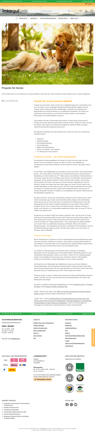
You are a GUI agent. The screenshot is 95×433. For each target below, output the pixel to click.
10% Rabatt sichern (93, 337)
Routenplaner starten (43, 379)
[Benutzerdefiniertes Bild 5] (80, 388)
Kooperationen (69, 346)
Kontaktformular (15, 338)
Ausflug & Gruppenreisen (40, 328)
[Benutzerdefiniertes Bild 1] (80, 367)
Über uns (35, 333)
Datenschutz (68, 325)
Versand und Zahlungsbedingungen (75, 343)
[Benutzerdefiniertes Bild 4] (69, 388)
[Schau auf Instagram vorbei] (71, 405)
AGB (66, 330)
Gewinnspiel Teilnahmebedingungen (75, 335)
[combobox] (47, 11)
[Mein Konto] (86, 11)
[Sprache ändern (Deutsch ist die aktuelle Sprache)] (89, 3)
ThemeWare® (60, 430)
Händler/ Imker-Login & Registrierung (43, 323)
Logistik (67, 341)
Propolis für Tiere (79, 284)
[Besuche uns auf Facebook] (67, 405)
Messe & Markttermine (39, 330)
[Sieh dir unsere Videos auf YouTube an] (76, 405)
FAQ (34, 338)
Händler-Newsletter (38, 325)
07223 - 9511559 (8, 326)
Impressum (68, 323)
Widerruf (67, 333)
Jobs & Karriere (37, 335)
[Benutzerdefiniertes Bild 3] (80, 377)
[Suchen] (69, 11)
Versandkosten (43, 428)
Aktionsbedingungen (70, 338)
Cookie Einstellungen (71, 328)
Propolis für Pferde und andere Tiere (56, 286)
